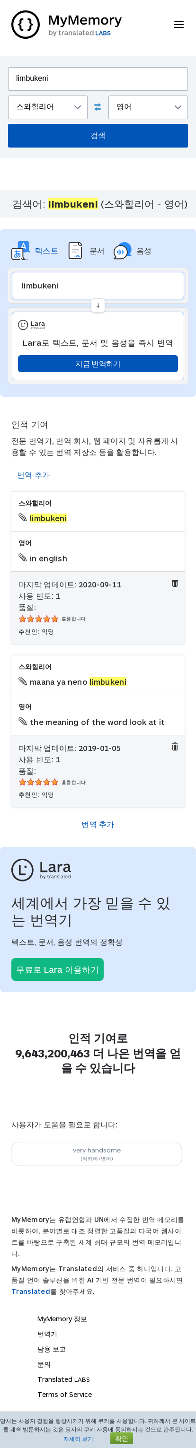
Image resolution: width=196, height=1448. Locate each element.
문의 (44, 1364)
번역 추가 (33, 474)
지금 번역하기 (97, 363)
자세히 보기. (79, 1438)
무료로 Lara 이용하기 (57, 969)
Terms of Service (64, 1394)
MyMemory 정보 (62, 1319)
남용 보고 (51, 1349)
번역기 (47, 1334)
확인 (121, 1438)
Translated (30, 1291)
